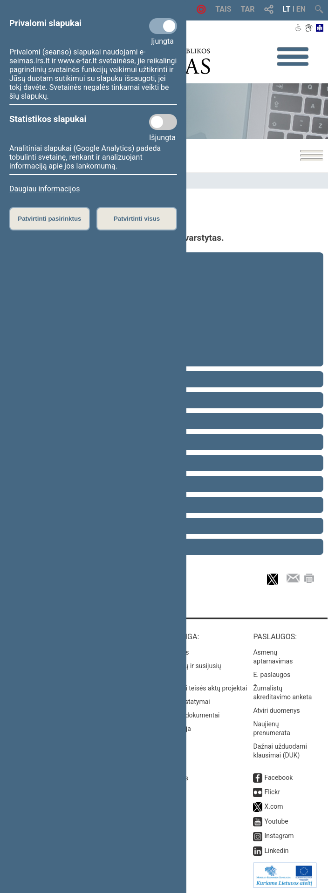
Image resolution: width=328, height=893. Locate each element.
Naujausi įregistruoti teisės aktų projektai (188, 688)
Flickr (272, 792)
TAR (248, 9)
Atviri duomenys (276, 710)
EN (301, 9)
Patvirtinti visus (137, 218)
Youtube (276, 821)
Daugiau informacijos (44, 188)
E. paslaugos (271, 674)
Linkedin (276, 850)
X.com (273, 806)
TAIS (223, 9)
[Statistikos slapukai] (163, 122)
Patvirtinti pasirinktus (49, 218)
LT (287, 9)
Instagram (279, 835)
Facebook (278, 777)
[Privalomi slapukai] (163, 26)
